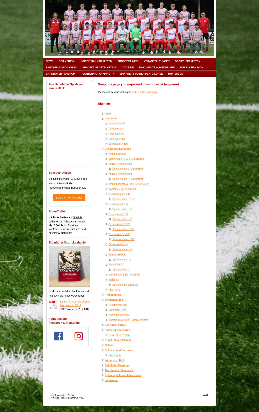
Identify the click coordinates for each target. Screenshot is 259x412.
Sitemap (71, 395)
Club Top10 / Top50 (119, 335)
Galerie (109, 345)
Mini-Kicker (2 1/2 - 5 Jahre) (124, 274)
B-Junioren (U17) (118, 204)
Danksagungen (117, 138)
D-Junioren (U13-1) (119, 224)
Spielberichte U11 (122, 249)
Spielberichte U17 (122, 209)
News (108, 113)
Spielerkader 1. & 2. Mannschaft (126, 158)
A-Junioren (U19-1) (119, 194)
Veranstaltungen (114, 299)
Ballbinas (114, 279)
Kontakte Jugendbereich (122, 189)
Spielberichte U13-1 (123, 229)
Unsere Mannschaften (118, 148)
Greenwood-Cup (118, 304)
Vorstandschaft (117, 123)
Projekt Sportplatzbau (118, 340)
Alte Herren (115, 289)
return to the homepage (144, 92)
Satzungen (115, 355)
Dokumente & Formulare (119, 350)
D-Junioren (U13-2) (119, 234)
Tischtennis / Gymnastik (119, 370)
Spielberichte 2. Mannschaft (128, 178)
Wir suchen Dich (115, 360)
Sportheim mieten (115, 325)
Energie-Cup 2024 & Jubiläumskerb (128, 319)
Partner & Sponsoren (117, 330)
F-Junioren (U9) (117, 254)
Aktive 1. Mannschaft (120, 163)
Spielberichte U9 (121, 259)
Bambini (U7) (116, 264)
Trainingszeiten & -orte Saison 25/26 (129, 184)
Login (205, 394)
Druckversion (58, 395)
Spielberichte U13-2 (123, 239)
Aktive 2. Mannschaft (120, 173)
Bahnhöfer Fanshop (117, 365)
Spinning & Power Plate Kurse (123, 375)
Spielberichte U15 (122, 219)
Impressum (111, 380)
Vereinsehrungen (118, 143)
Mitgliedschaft (116, 133)
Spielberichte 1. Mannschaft (128, 168)
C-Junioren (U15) (118, 214)
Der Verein (111, 118)
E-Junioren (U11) (118, 244)
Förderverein (116, 128)
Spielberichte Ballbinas (125, 284)
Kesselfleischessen (119, 314)
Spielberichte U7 (121, 269)
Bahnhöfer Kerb (117, 309)
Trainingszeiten (117, 153)
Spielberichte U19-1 (123, 199)
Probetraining (113, 294)
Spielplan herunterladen (69, 197)
